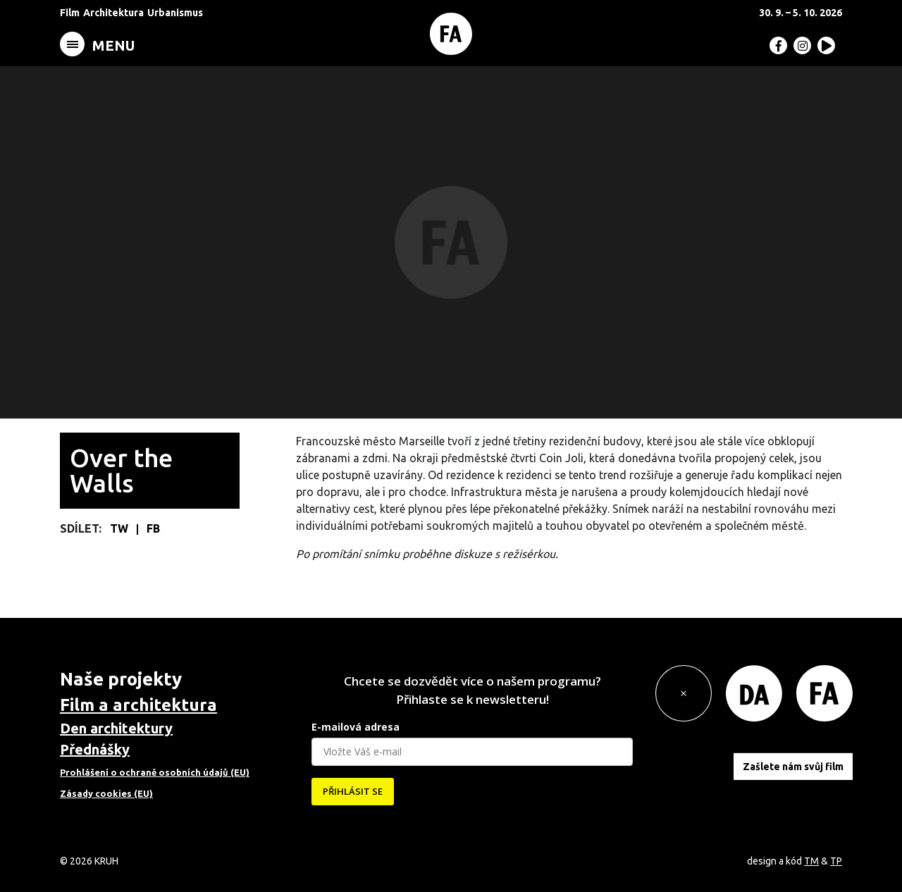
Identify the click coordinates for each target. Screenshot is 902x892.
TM (811, 861)
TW (120, 528)
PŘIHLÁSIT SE (353, 791)
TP (836, 861)
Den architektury (116, 728)
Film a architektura (138, 704)
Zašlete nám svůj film (793, 766)
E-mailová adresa (355, 726)
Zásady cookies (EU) (106, 793)
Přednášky (95, 749)
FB (153, 528)
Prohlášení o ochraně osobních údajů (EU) (154, 772)
